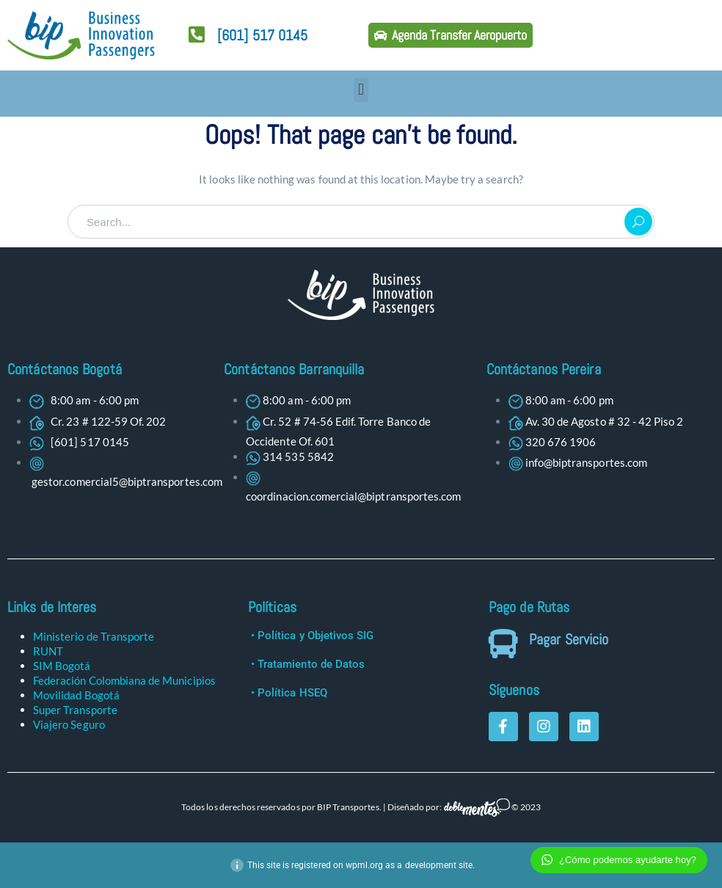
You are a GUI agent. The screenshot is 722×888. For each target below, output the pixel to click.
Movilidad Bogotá (76, 695)
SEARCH (638, 222)
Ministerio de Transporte (93, 636)
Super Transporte (75, 709)
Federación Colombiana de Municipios (124, 680)
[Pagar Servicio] (503, 643)
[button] (361, 90)
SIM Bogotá (62, 665)
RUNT (48, 651)
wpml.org (364, 865)
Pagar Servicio (568, 639)
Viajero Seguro (69, 724)
